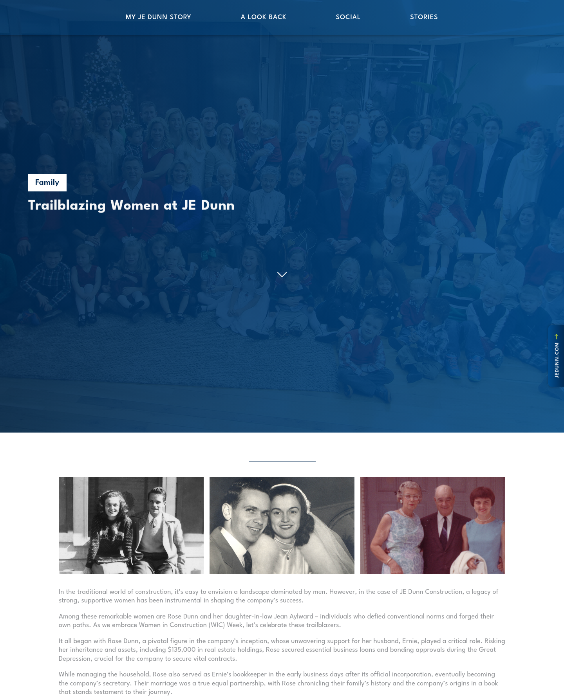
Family (47, 183)
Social (348, 17)
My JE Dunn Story (158, 17)
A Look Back (264, 17)
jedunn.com (557, 356)
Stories (424, 17)
